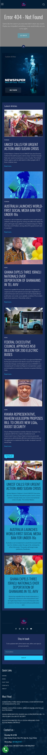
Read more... (8, 166)
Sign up (23, 658)
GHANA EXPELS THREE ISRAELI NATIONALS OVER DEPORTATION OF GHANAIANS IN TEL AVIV (22, 278)
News (5, 267)
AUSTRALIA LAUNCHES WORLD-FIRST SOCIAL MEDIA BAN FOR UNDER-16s (23, 210)
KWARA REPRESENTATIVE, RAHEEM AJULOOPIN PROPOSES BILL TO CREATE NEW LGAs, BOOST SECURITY (23, 420)
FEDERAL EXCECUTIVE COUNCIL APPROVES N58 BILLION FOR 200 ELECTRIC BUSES (21, 348)
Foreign (6, 140)
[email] (23, 652)
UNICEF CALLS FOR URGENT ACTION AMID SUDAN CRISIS (21, 146)
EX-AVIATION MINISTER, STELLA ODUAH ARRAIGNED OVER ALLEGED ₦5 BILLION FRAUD (20, 721)
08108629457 (17, 742)
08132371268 (18, 746)
